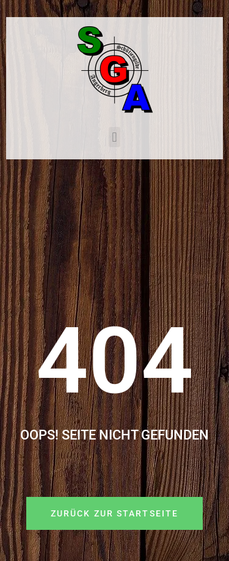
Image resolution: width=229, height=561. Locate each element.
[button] (114, 137)
